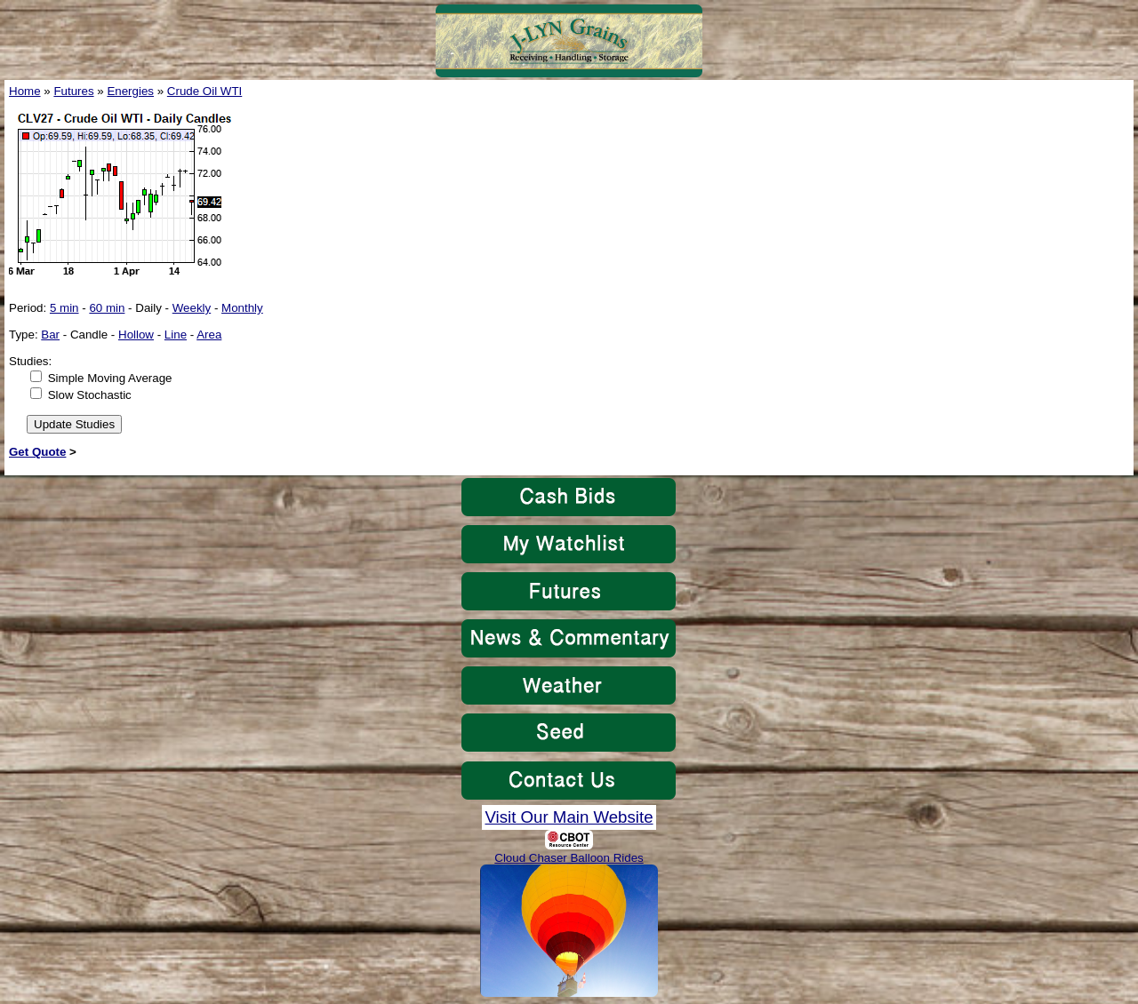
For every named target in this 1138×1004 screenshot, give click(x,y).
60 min (106, 308)
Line (175, 334)
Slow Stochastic (90, 395)
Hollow (136, 334)
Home (25, 91)
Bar (50, 334)
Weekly (191, 308)
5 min (64, 308)
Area (208, 334)
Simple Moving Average (110, 378)
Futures (73, 91)
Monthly (242, 308)
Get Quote (37, 451)
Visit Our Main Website (569, 817)
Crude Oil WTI (204, 91)
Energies (130, 91)
